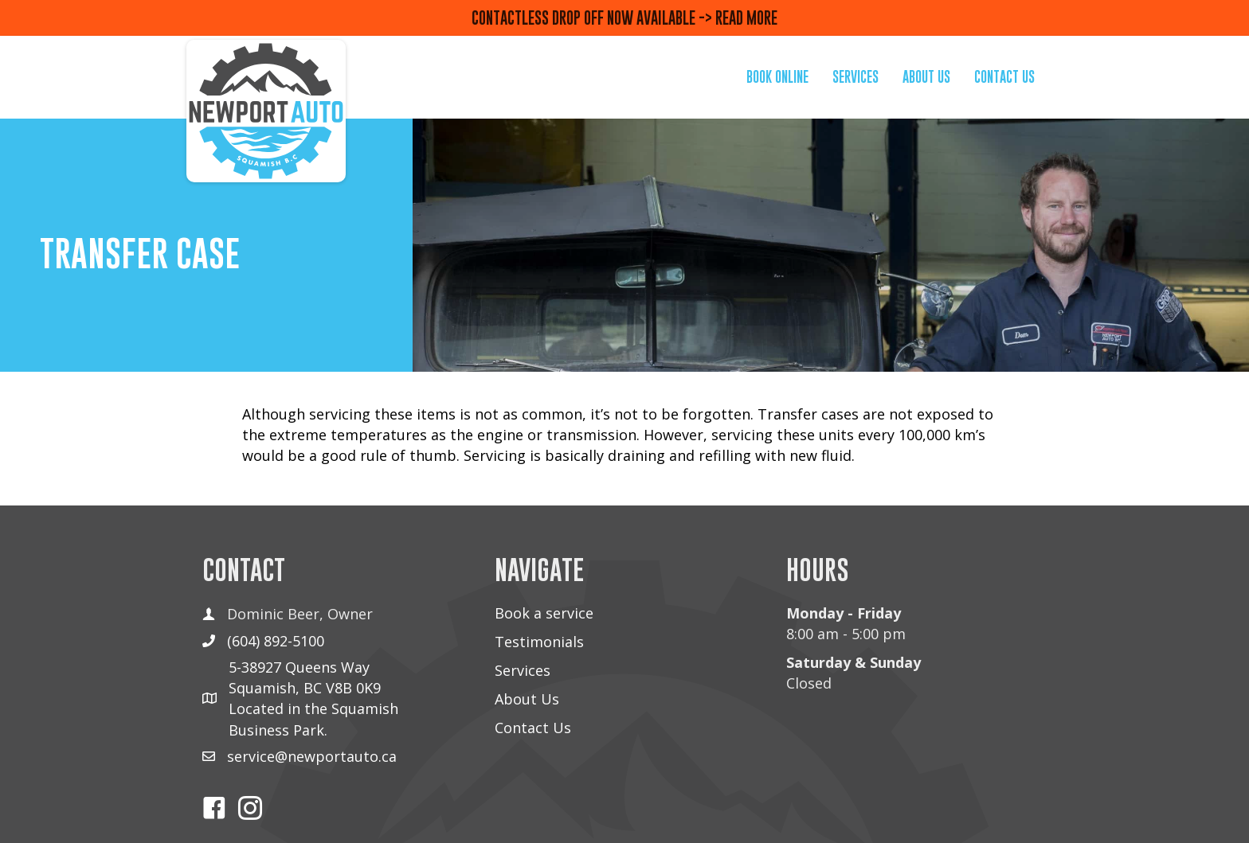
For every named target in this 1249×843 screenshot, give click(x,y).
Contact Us (533, 727)
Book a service (544, 612)
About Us (527, 698)
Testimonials (539, 641)
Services (522, 670)
